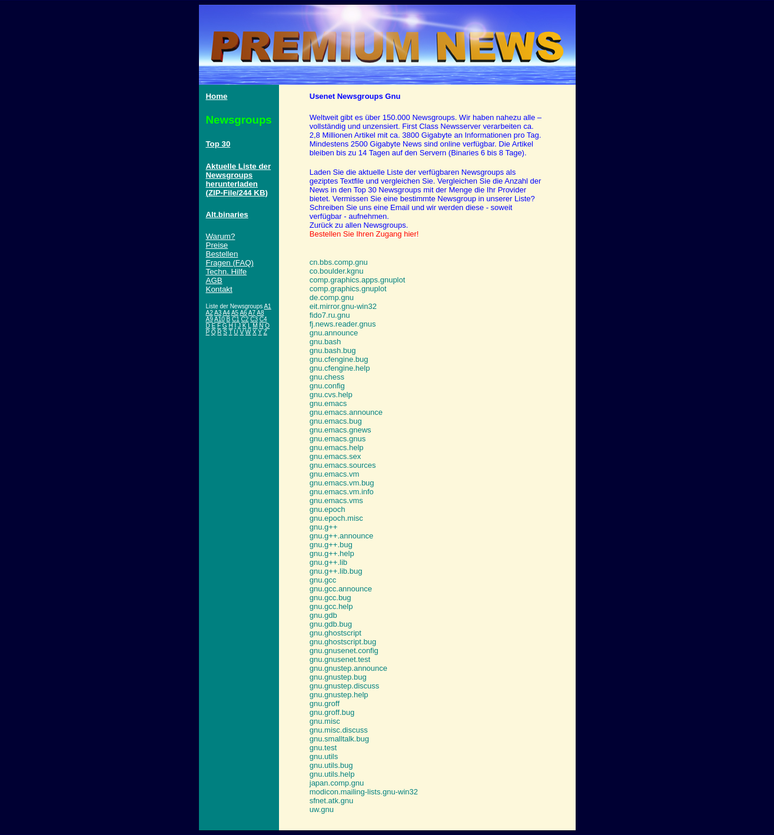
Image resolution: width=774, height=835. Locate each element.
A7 (251, 313)
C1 (236, 319)
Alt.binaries (227, 214)
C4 (263, 319)
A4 (226, 313)
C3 (254, 319)
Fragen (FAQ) (230, 262)
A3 (217, 313)
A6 (243, 313)
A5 (234, 313)
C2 (245, 319)
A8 (260, 313)
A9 (209, 319)
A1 (267, 306)
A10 (219, 319)
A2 (209, 313)
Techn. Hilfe (226, 271)
